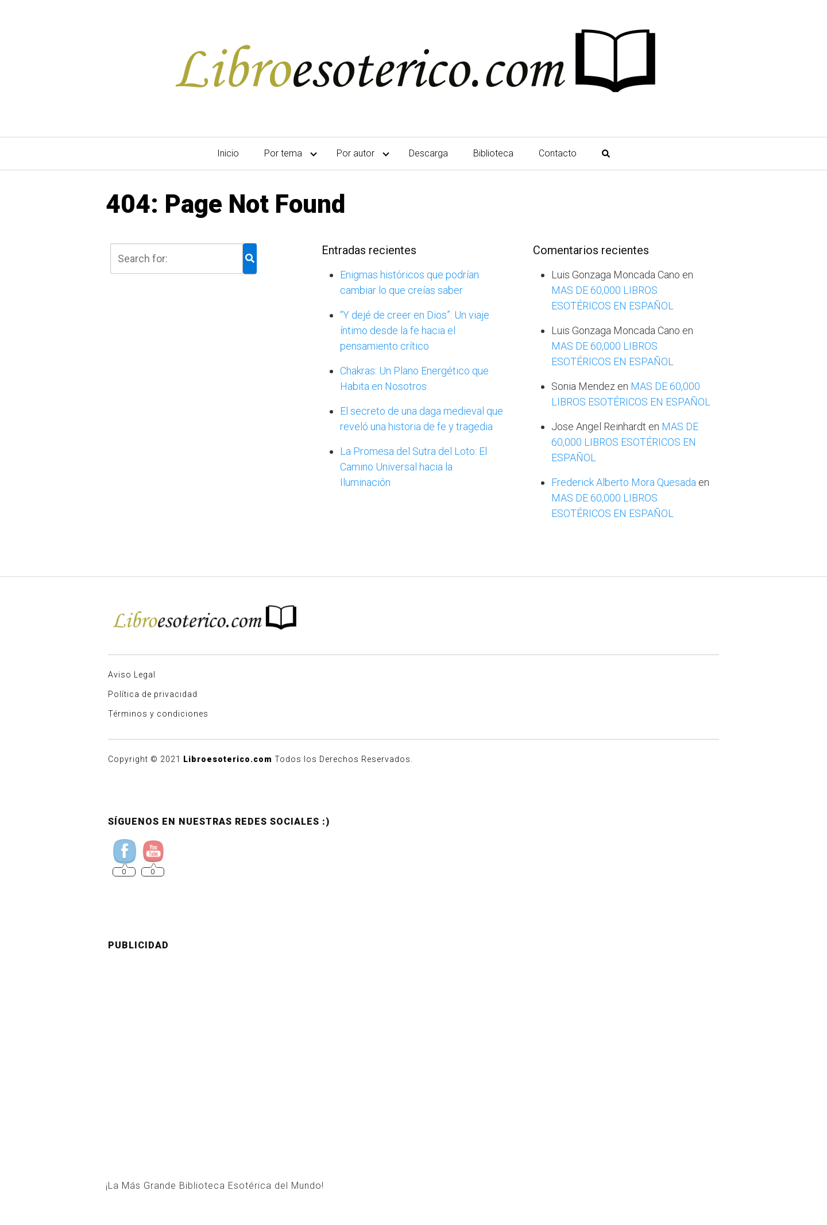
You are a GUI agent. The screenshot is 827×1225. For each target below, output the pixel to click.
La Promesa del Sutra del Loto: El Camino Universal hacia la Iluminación (413, 466)
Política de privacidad (153, 694)
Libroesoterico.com (227, 759)
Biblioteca (493, 153)
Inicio (228, 153)
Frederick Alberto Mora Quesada (623, 482)
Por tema (283, 153)
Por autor (355, 153)
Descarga (428, 153)
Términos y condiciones (158, 713)
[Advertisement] (413, 1040)
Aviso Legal (132, 674)
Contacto (558, 153)
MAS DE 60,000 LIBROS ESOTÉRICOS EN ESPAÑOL (624, 442)
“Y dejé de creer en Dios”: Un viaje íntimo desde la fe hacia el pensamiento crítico (414, 330)
